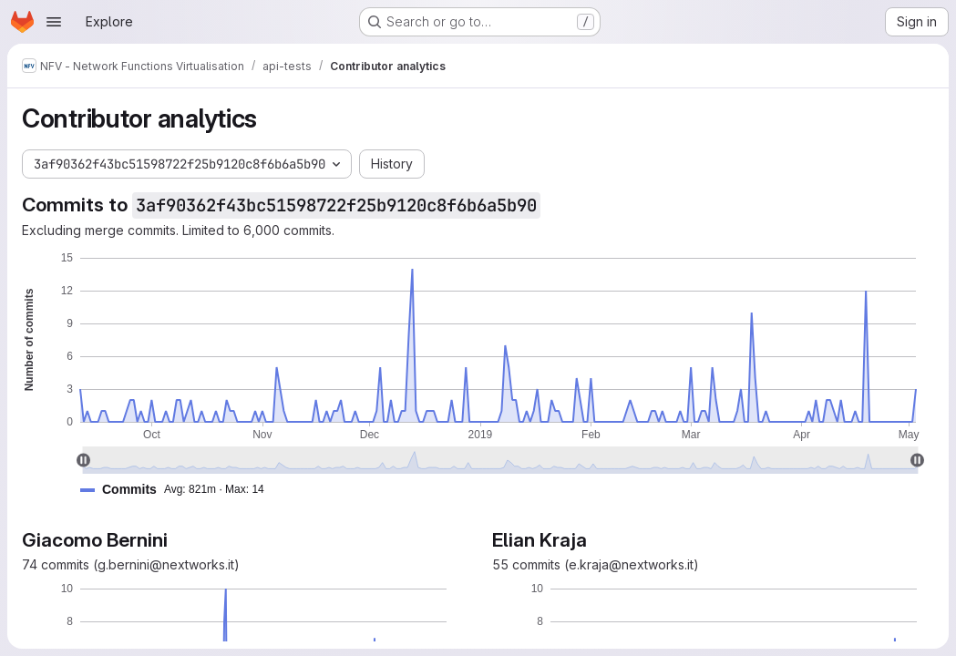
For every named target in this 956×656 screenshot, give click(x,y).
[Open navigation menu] (53, 21)
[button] (179, 489)
